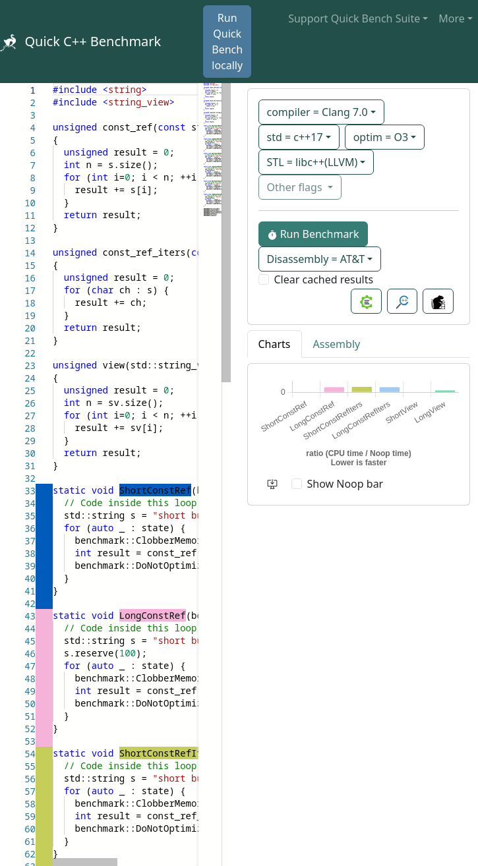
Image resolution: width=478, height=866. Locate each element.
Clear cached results (324, 279)
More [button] (451, 18)
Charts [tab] (274, 344)
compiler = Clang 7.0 (317, 112)
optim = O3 (381, 137)
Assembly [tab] (337, 344)
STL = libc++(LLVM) (312, 162)
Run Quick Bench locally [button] (227, 41)
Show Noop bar (345, 483)
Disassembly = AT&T (316, 259)
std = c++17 (295, 137)
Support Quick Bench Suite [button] (354, 18)
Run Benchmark (313, 234)
